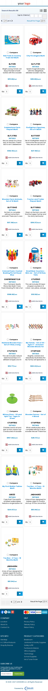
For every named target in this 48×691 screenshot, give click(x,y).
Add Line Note (13, 86)
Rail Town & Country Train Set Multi (12, 57)
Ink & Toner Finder (31, 659)
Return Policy (29, 627)
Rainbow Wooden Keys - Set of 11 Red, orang (12, 344)
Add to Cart (20, 91)
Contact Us (5, 627)
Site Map (4, 640)
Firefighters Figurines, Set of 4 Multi (35, 128)
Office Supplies (30, 651)
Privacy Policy (29, 622)
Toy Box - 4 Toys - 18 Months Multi (12, 559)
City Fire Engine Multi (35, 56)
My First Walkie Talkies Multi (12, 487)
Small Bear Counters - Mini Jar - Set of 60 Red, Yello (35, 273)
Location (4, 622)
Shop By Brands (7, 645)
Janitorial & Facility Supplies (35, 642)
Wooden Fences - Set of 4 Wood (35, 415)
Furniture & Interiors (31, 648)
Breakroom (28, 640)
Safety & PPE (28, 645)
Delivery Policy (29, 624)
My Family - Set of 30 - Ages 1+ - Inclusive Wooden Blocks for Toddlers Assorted (35, 346)
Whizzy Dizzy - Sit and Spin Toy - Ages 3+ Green (12, 416)
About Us (4, 624)
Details (12, 67)
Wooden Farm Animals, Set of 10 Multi (12, 200)
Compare (44, 16)
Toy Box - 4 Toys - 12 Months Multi (35, 487)
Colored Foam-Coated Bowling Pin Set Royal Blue (12, 273)
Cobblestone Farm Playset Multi (12, 128)
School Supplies (30, 656)
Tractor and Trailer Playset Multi (35, 200)
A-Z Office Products (8, 642)
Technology (28, 654)
